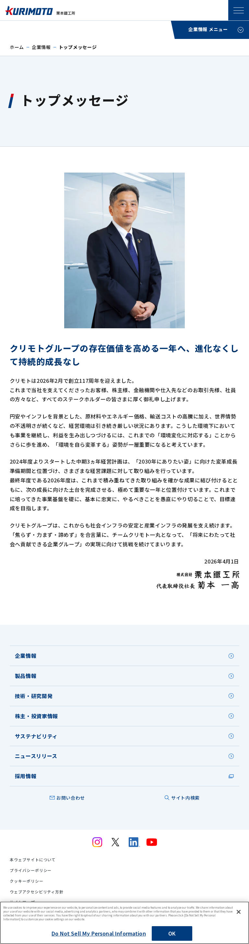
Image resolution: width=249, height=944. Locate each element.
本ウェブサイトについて (33, 859)
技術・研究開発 (34, 696)
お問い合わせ (70, 797)
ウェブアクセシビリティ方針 (37, 891)
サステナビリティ (36, 736)
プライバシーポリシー (31, 870)
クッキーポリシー (26, 881)
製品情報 (26, 676)
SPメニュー (238, 10)
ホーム (17, 47)
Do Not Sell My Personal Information (99, 933)
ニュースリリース (36, 756)
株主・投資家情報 (36, 716)
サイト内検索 (185, 797)
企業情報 (41, 47)
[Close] (238, 912)
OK (171, 933)
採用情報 (26, 776)
